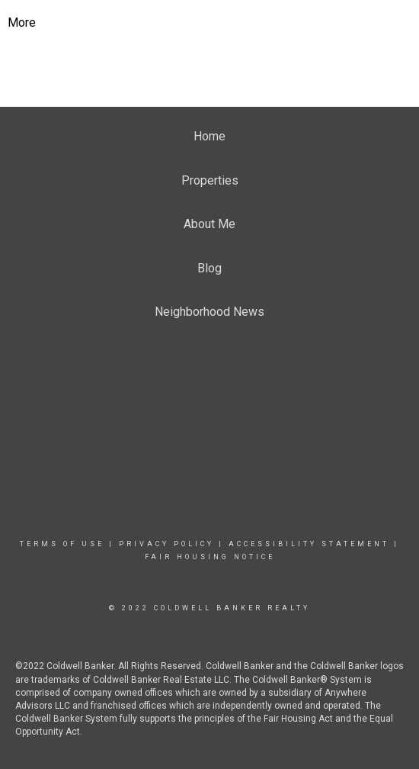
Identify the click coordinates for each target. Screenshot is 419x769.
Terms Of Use (62, 544)
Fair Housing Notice (210, 557)
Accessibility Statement (309, 544)
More (22, 22)
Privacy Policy (166, 544)
